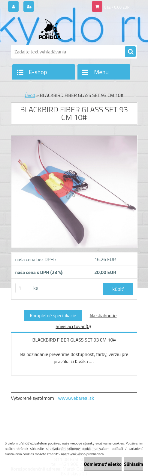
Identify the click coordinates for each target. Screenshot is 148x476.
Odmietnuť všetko (103, 464)
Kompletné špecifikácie (53, 315)
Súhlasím (133, 464)
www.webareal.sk (76, 398)
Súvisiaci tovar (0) (73, 326)
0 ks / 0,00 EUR (117, 7)
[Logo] (52, 29)
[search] (130, 52)
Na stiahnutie (103, 315)
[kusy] (22, 288)
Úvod (30, 95)
